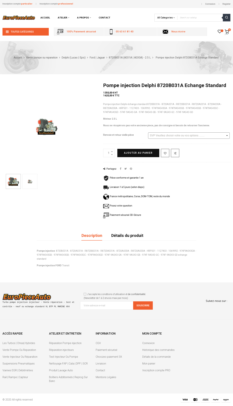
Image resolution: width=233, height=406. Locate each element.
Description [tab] (91, 235)
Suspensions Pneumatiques (18, 363)
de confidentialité (136, 294)
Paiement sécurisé (106, 350)
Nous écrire (178, 31)
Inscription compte (17, 3)
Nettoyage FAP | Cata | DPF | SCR (68, 363)
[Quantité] (109, 153)
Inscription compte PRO (156, 370)
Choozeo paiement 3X (109, 356)
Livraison (101, 363)
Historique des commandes (158, 350)
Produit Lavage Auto (61, 370)
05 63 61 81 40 (124, 31)
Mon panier (148, 363)
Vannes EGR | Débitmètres (17, 370)
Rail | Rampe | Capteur (15, 377)
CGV (98, 343)
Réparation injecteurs (61, 350)
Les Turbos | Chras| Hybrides (18, 343)
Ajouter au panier (138, 153)
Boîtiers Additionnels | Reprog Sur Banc (68, 379)
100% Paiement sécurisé (81, 31)
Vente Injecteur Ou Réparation (19, 356)
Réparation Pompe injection (65, 343)
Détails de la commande (156, 356)
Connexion (148, 343)
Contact (100, 370)
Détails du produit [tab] (127, 235)
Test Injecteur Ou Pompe (63, 356)
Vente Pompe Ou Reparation (19, 350)
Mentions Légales (106, 377)
